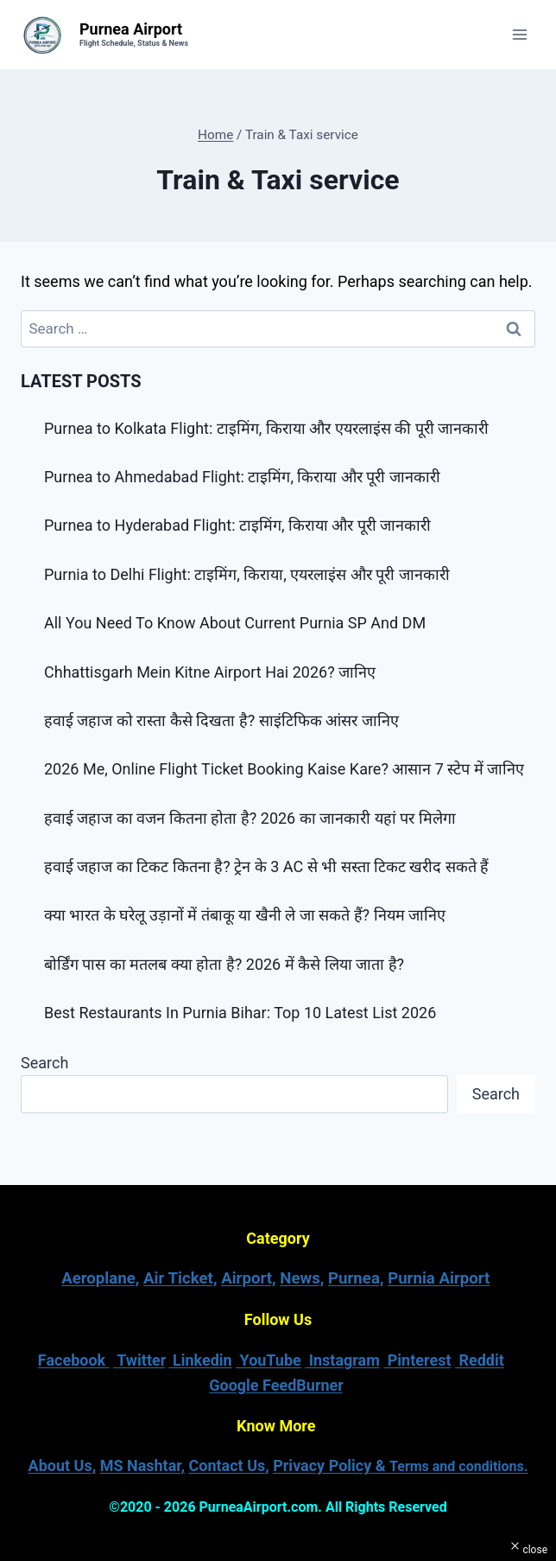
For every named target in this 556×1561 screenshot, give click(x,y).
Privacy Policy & (400, 1465)
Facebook (74, 1360)
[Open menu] (519, 34)
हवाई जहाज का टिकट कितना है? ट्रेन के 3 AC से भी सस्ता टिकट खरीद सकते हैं (266, 866)
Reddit (479, 1360)
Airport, (248, 1278)
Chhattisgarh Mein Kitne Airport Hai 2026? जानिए (212, 672)
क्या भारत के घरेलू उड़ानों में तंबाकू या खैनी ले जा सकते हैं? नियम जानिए (244, 915)
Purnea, (355, 1278)
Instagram (342, 1360)
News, (302, 1278)
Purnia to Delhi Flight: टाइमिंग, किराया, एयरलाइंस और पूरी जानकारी (247, 574)
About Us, (62, 1465)
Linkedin (199, 1360)
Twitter (139, 1360)
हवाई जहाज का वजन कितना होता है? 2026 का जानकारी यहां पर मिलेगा (250, 818)
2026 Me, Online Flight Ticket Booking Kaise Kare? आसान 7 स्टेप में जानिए (284, 769)
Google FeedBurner (275, 1385)
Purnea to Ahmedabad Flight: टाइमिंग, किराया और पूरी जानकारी (242, 477)
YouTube (268, 1360)
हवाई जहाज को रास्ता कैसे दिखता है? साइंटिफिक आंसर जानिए (223, 720)
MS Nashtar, (142, 1465)
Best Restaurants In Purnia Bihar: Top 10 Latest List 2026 (240, 1013)
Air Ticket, (180, 1278)
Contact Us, (228, 1465)
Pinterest (417, 1360)
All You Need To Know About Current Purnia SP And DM (235, 623)
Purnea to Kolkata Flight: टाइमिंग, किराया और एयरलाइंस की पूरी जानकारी (266, 428)
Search (44, 1063)
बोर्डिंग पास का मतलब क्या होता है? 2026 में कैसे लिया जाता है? (224, 964)
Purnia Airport (439, 1278)
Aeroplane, (100, 1278)
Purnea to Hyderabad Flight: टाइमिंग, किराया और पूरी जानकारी (237, 525)
